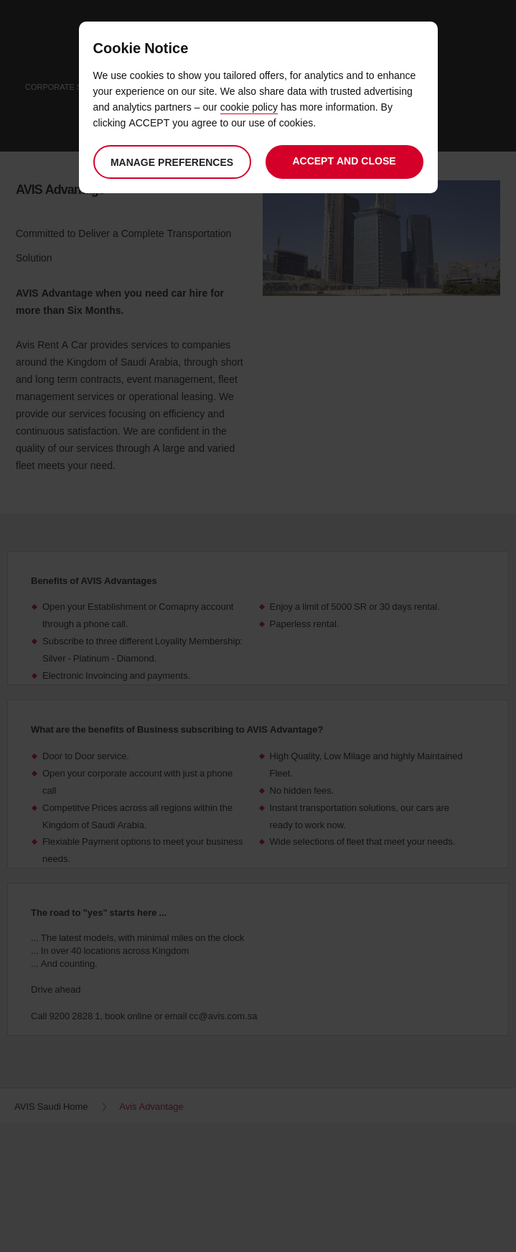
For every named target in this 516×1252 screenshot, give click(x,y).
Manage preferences (172, 162)
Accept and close (343, 160)
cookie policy (249, 106)
